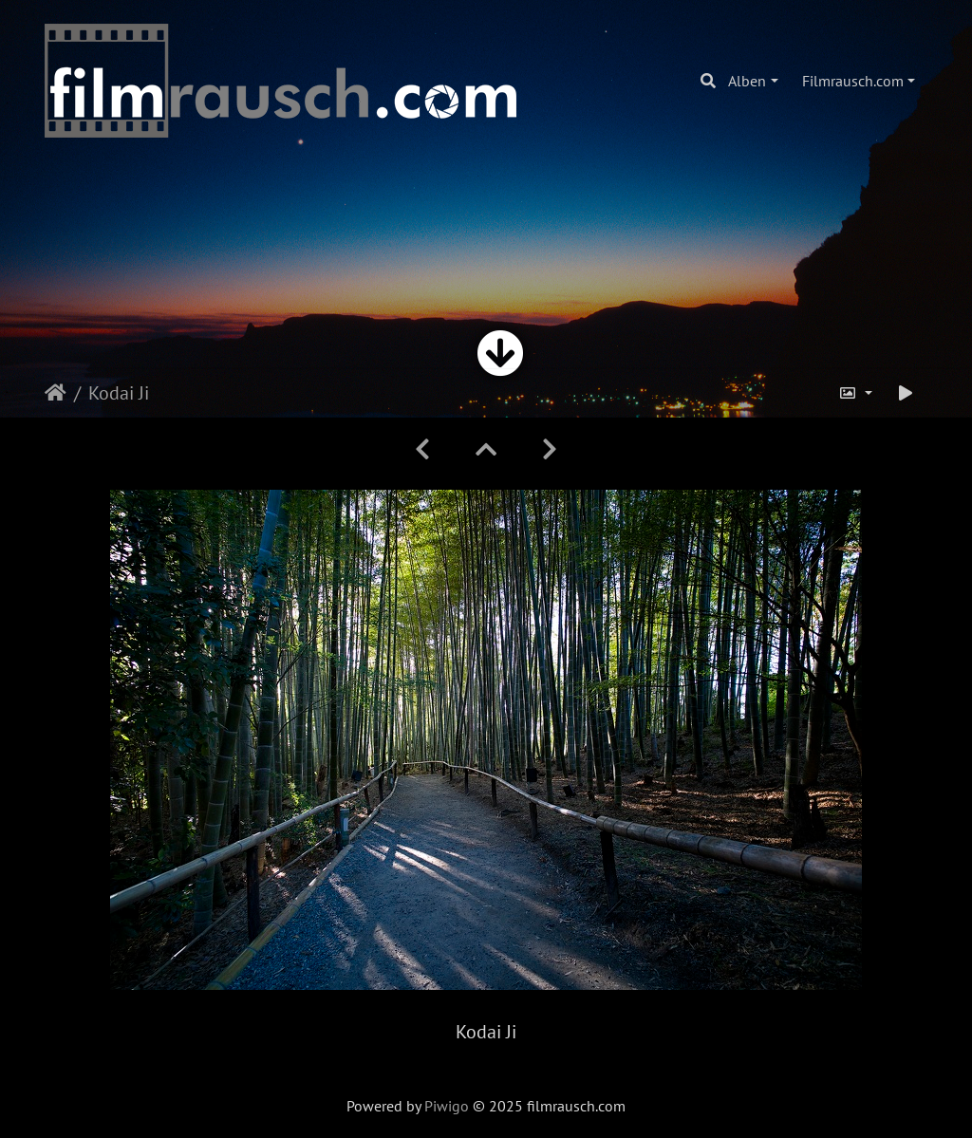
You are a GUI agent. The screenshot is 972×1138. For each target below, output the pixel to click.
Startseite (55, 393)
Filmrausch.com (853, 80)
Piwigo (446, 1105)
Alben (747, 80)
